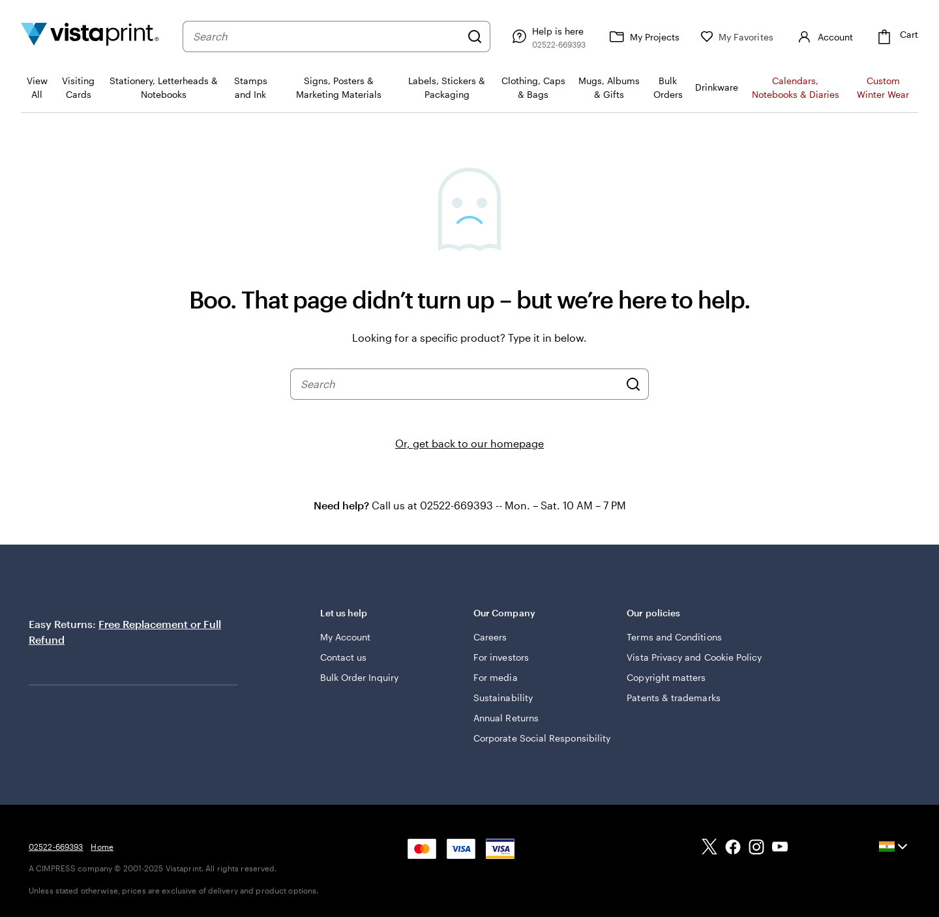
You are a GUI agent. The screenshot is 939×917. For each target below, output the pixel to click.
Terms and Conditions (674, 636)
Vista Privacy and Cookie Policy (694, 657)
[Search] (475, 36)
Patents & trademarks (673, 697)
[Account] (823, 36)
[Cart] (896, 36)
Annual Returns (506, 717)
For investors (501, 657)
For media (495, 677)
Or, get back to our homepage (469, 443)
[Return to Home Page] (90, 36)
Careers (490, 636)
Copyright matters (666, 677)
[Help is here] (547, 36)
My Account (345, 636)
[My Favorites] (736, 37)
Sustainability (503, 697)
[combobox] (326, 36)
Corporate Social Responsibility (541, 738)
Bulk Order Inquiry (359, 677)
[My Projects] (642, 36)
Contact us (343, 657)
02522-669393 (56, 846)
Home (102, 846)
